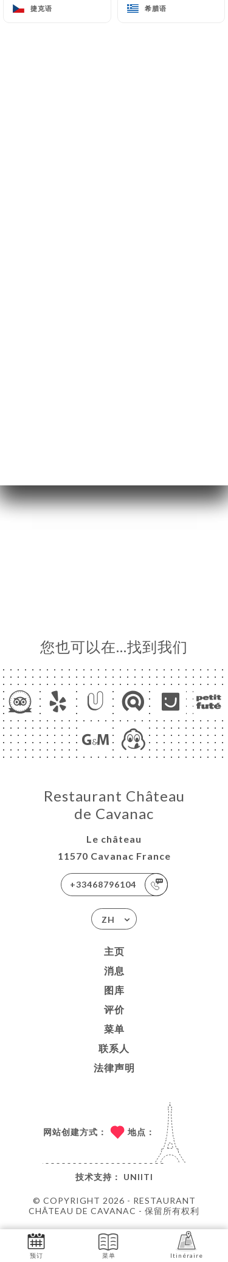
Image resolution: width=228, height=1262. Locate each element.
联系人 (114, 1048)
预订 (36, 1244)
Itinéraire (186, 1244)
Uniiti (138, 1177)
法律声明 (114, 1067)
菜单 (114, 1028)
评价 (114, 1009)
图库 (114, 990)
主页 (114, 951)
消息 (114, 970)
